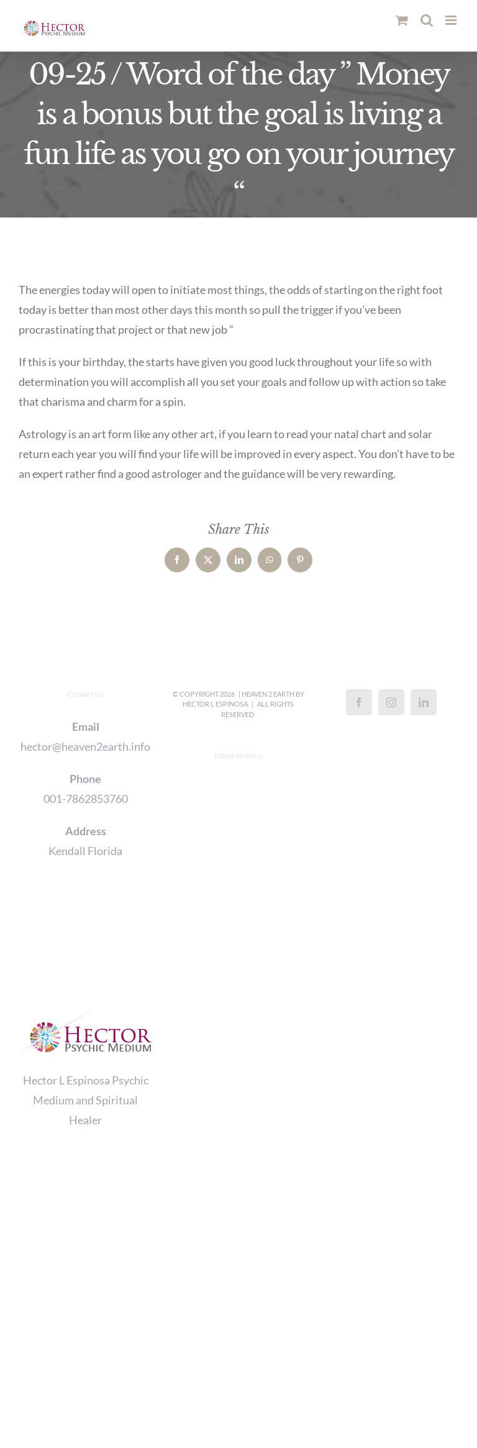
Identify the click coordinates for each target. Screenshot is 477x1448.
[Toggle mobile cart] (402, 20)
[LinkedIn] (424, 702)
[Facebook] (359, 702)
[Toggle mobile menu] (451, 20)
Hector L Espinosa (215, 704)
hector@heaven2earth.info (85, 746)
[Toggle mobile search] (426, 20)
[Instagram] (391, 702)
